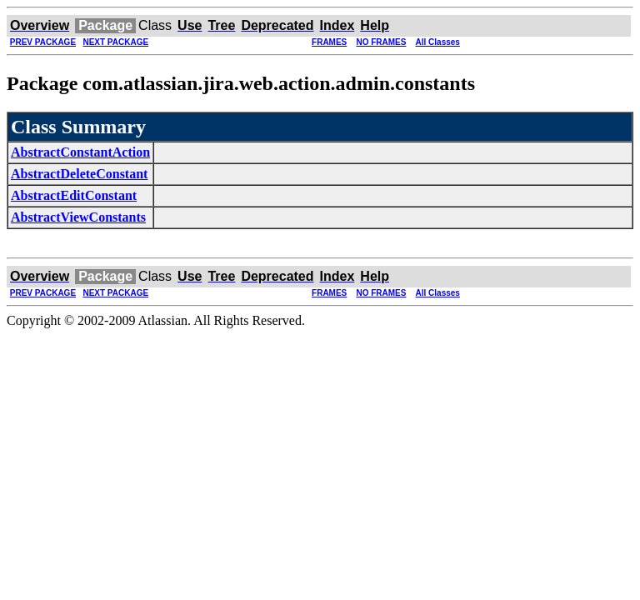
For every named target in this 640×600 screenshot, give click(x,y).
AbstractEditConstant (74, 195)
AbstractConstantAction (80, 152)
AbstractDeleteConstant (79, 174)
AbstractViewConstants (78, 217)
